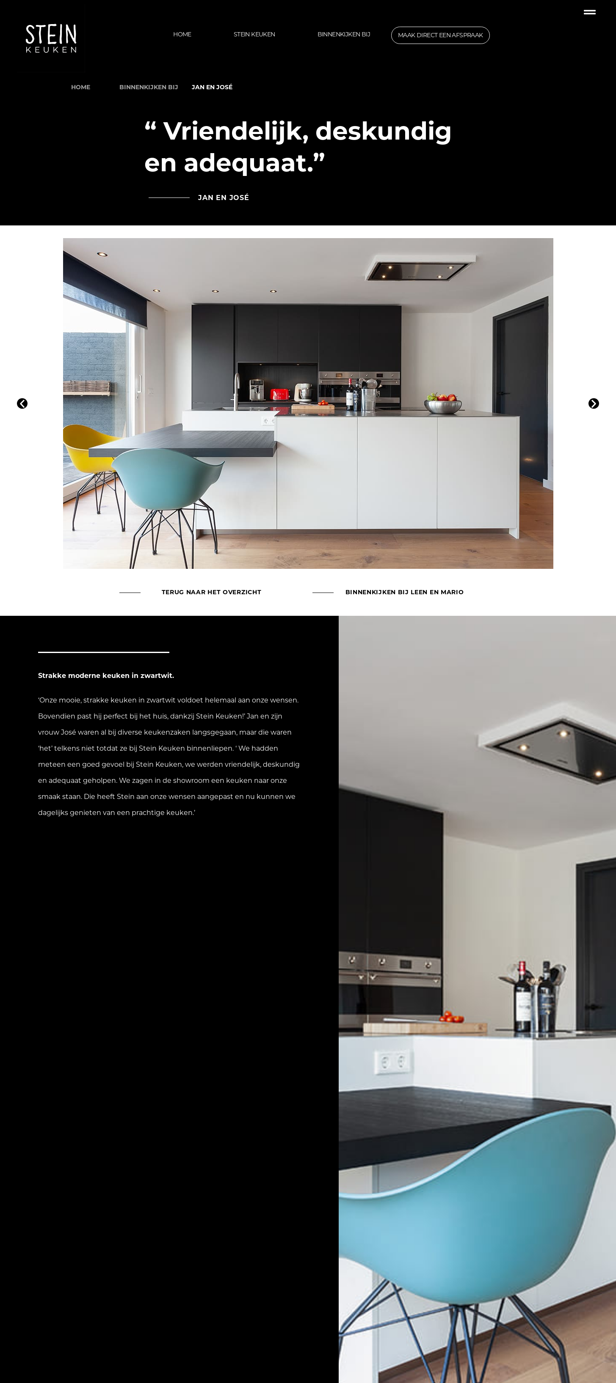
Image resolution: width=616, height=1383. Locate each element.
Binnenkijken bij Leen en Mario (404, 592)
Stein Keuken (254, 34)
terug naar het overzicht (212, 592)
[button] (22, 403)
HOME (80, 87)
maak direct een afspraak (440, 35)
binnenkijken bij (148, 87)
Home (182, 34)
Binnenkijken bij (344, 34)
